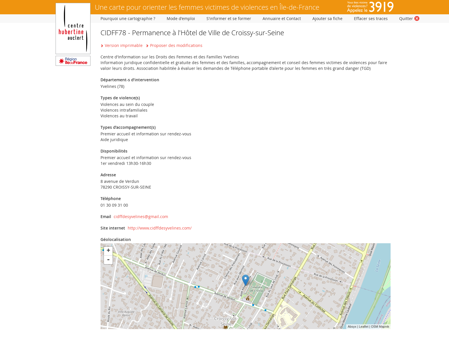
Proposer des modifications (176, 45)
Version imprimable (124, 45)
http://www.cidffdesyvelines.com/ (160, 228)
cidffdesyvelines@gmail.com (141, 216)
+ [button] (108, 251)
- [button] (108, 260)
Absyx (352, 326)
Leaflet (363, 326)
